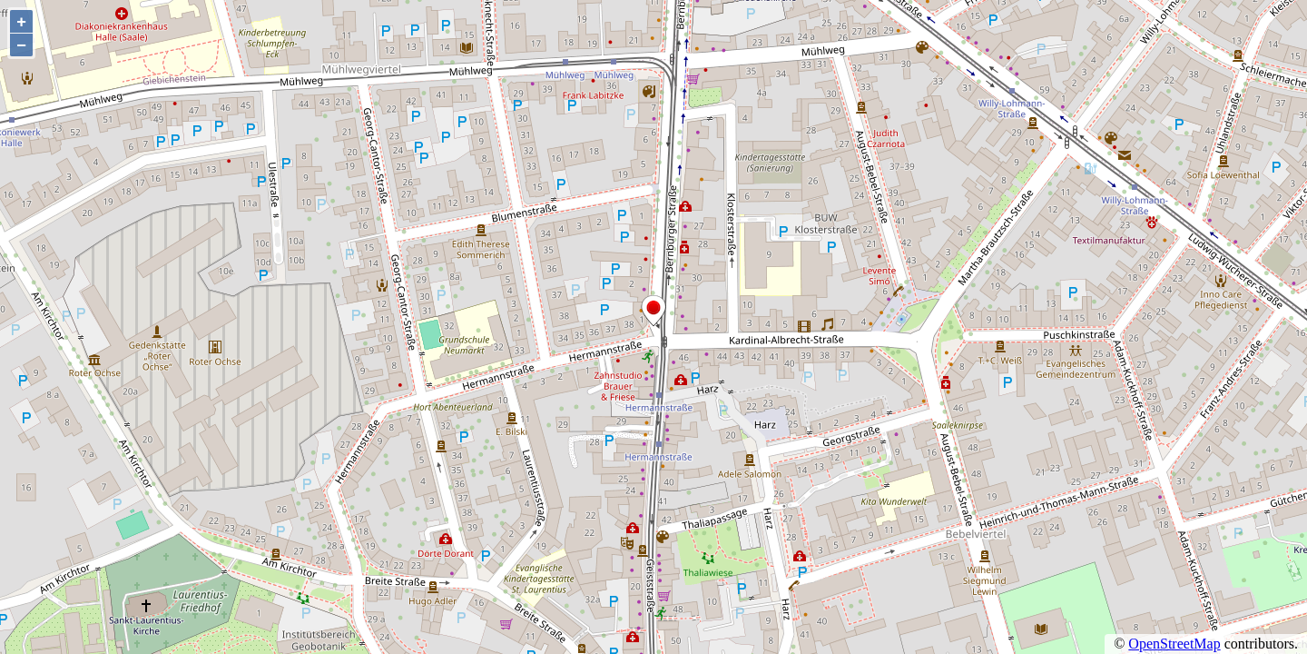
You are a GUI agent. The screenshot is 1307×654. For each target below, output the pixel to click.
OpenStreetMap (1174, 643)
